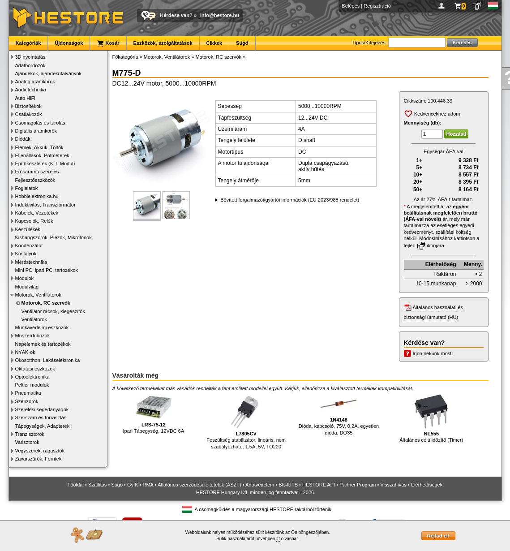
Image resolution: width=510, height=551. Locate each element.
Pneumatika (28, 393)
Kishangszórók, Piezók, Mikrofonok (53, 237)
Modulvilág (27, 286)
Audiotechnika (30, 89)
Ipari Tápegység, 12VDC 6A (153, 413)
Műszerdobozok (32, 335)
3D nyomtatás (30, 57)
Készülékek (27, 229)
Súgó (242, 43)
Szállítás (97, 484)
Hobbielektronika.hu (37, 196)
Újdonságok (69, 43)
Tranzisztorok (30, 434)
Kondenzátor (29, 245)
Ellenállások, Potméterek (42, 155)
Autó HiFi (25, 98)
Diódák (22, 139)
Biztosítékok (28, 106)
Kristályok (26, 253)
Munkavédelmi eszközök (42, 327)
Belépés (351, 6)
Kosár (108, 43)
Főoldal (76, 484)
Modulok (24, 278)
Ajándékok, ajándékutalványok (48, 73)
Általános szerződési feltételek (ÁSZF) (199, 484)
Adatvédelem (259, 484)
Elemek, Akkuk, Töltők (39, 147)
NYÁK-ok (25, 352)
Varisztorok (27, 442)
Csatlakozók (28, 114)
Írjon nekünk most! (433, 353)
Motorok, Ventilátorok (38, 294)
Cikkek (214, 43)
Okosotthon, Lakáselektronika (47, 360)
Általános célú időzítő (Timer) (431, 418)
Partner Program (357, 484)
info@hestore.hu (219, 15)
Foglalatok (26, 188)
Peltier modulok (32, 384)
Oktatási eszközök (35, 368)
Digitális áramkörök (36, 130)
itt (278, 538)
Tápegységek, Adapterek (42, 426)
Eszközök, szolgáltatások (163, 43)
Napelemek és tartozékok (43, 344)
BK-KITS (288, 484)
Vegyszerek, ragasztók (40, 450)
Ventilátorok (34, 319)
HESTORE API (318, 484)
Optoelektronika (32, 376)
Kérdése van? (176, 15)
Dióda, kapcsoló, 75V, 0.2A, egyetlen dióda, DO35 (339, 414)
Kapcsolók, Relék (34, 221)
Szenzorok (27, 401)
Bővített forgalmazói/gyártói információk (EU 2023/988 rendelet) (289, 199)
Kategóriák (28, 43)
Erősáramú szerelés (37, 171)
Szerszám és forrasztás (41, 417)
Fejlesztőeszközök (35, 180)
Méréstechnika (31, 262)
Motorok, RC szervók (45, 303)
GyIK (132, 484)
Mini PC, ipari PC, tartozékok (46, 270)
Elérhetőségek (426, 484)
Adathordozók (30, 65)
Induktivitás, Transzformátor (45, 204)
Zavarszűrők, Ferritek (38, 458)
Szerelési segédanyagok (42, 409)
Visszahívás (393, 484)
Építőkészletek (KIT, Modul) (45, 163)
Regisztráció (377, 6)
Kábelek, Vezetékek (37, 212)
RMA (147, 484)
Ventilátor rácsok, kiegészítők (53, 311)
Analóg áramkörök (35, 81)
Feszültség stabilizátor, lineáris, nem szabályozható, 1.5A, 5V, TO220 (246, 421)
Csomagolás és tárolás (40, 122)
